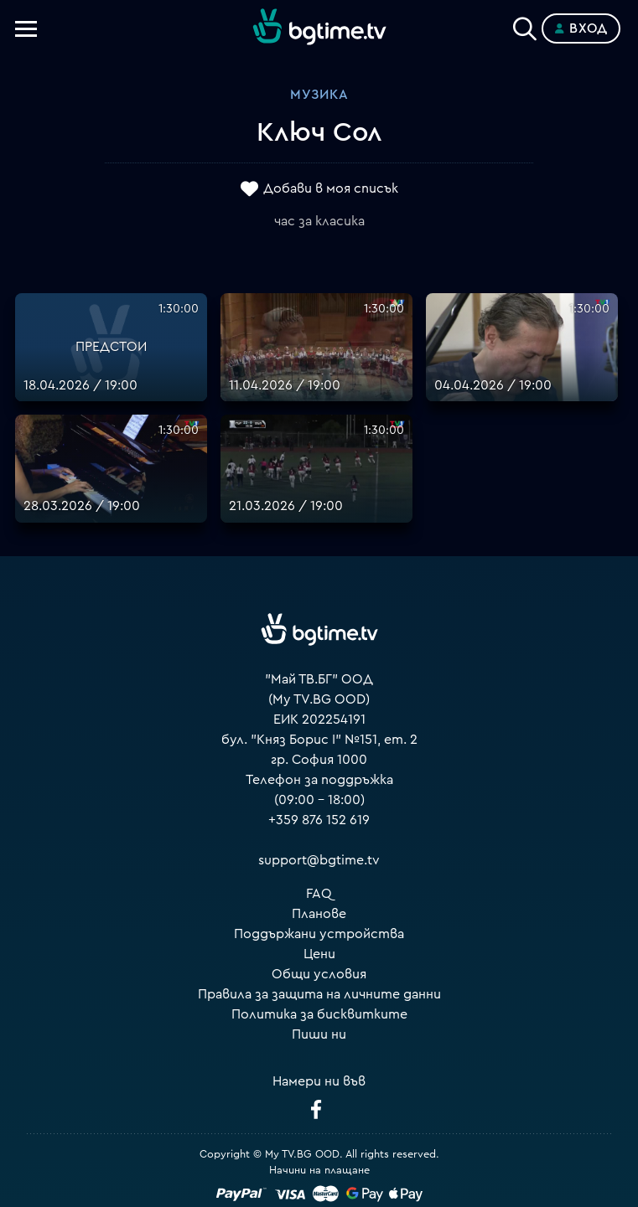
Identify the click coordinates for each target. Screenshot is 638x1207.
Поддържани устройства (319, 934)
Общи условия (319, 974)
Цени (319, 954)
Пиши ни (319, 1034)
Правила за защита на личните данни (319, 994)
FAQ (319, 893)
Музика (319, 94)
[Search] (525, 25)
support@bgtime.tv (319, 860)
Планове (319, 914)
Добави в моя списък (330, 188)
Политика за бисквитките (319, 1014)
